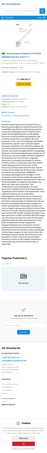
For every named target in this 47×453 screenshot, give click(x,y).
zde (33, 449)
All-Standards (11, 4)
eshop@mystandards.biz (14, 360)
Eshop (4, 401)
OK (23, 444)
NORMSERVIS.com (8, 387)
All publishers (6, 390)
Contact (5, 393)
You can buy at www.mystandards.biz (15, 116)
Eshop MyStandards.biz (10, 384)
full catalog (6, 264)
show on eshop (23, 84)
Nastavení (23, 438)
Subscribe (23, 332)
